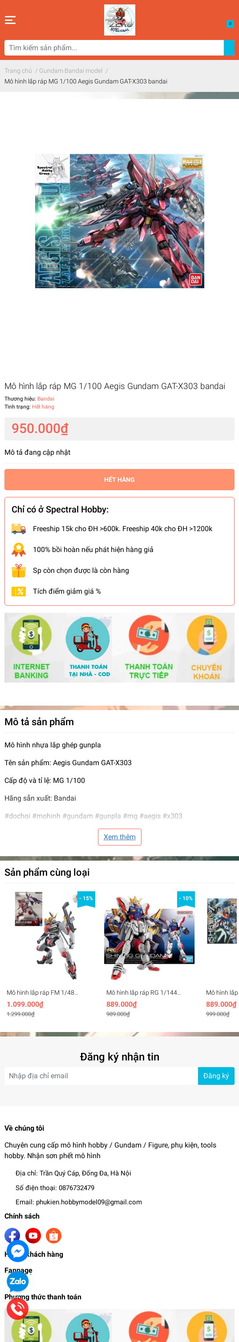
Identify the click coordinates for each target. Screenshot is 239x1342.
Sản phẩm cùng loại (47, 872)
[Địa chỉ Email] (119, 1076)
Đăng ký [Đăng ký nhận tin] (216, 1076)
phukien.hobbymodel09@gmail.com (89, 1202)
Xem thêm (120, 837)
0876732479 (76, 1188)
